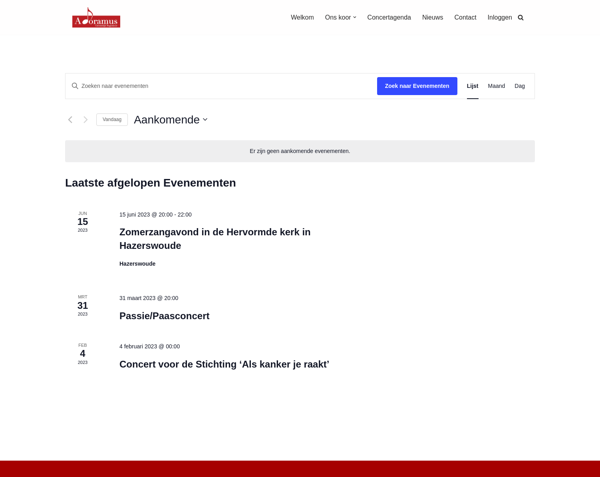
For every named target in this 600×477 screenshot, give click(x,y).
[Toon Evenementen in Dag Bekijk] (520, 86)
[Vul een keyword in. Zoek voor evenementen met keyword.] (221, 86)
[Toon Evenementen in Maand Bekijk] (496, 86)
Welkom (302, 17)
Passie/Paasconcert (164, 315)
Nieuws (432, 17)
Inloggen (500, 17)
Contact (465, 17)
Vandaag (112, 119)
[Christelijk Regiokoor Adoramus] (96, 17)
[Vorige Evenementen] (70, 119)
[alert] (300, 151)
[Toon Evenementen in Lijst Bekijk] (473, 86)
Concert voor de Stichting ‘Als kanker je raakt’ (224, 364)
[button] (354, 17)
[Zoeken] (521, 17)
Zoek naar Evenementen (417, 86)
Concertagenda (389, 17)
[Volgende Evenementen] (85, 119)
